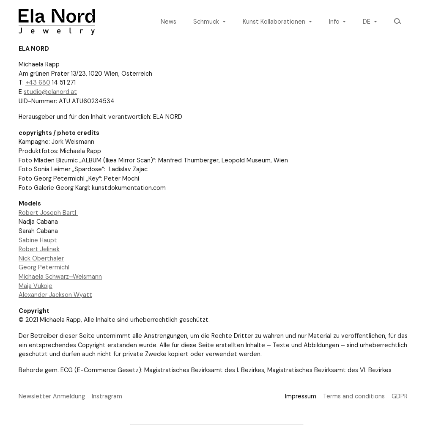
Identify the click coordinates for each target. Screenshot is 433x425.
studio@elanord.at (50, 92)
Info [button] (335, 21)
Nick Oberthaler (41, 258)
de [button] (367, 21)
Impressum (300, 396)
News (168, 21)
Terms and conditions (354, 396)
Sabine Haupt (38, 240)
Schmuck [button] (207, 21)
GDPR (400, 396)
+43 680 (37, 82)
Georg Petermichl (44, 267)
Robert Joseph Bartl (48, 213)
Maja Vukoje (35, 286)
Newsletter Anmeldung (52, 396)
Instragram (107, 396)
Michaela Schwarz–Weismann (60, 276)
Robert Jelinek (39, 249)
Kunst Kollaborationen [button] (275, 21)
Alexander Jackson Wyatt (55, 295)
